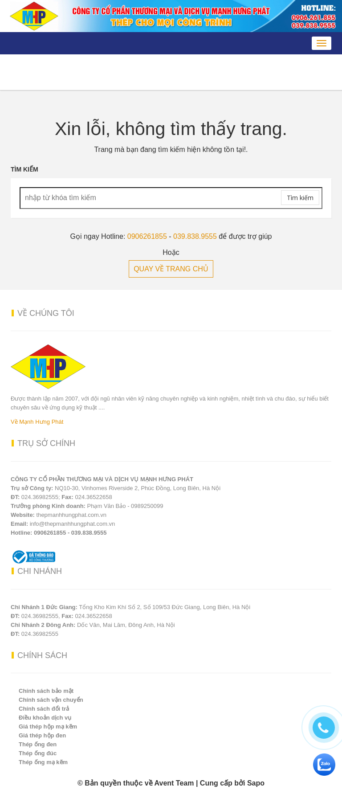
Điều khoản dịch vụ (45, 717)
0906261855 (147, 236)
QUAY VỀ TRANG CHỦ (171, 269)
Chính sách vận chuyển (51, 699)
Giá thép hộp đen (42, 735)
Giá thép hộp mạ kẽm (48, 726)
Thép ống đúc (38, 753)
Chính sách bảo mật (46, 691)
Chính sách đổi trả (44, 708)
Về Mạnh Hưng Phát (37, 421)
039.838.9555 (195, 236)
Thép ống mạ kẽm (43, 762)
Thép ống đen (38, 744)
